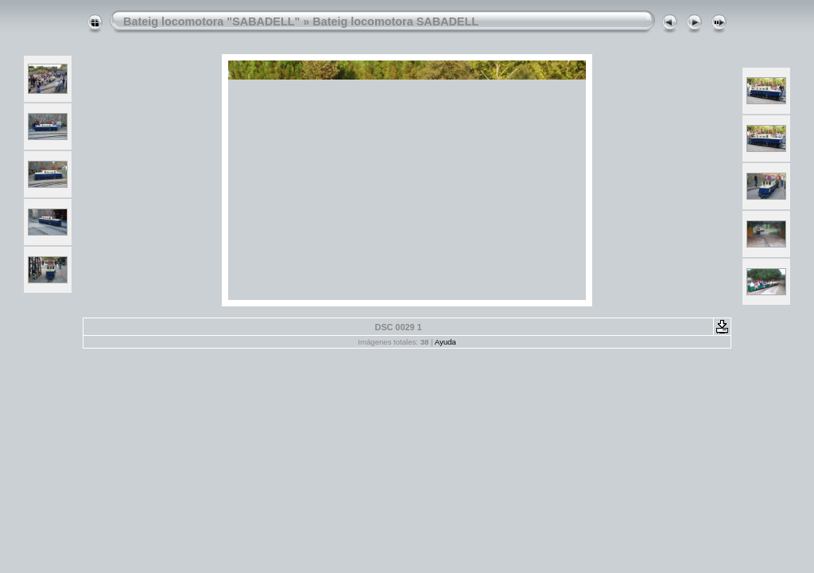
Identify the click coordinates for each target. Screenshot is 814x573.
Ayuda (445, 341)
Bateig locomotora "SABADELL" (211, 21)
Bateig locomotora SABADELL (395, 21)
